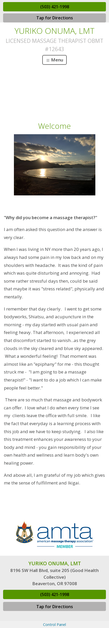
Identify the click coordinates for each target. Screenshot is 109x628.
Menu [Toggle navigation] (54, 60)
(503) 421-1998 (54, 7)
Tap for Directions (54, 18)
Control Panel (54, 624)
